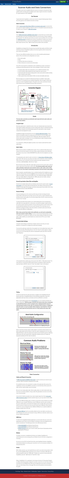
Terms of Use (44, 471)
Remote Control (27, 471)
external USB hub (21, 411)
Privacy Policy (51, 471)
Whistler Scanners (22, 428)
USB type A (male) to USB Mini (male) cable (28, 34)
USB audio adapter (32, 29)
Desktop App (34, 471)
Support (39, 471)
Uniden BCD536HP (22, 426)
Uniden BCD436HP (22, 425)
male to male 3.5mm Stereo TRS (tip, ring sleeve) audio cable (32, 26)
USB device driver (22, 39)
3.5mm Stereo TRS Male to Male (45, 157)
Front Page (17, 471)
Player (22, 471)
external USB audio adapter (42, 133)
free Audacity (35, 300)
